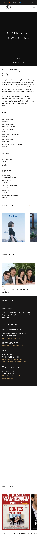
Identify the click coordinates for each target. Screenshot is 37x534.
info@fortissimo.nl (8, 378)
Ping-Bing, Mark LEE (10, 135)
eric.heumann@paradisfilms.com (14, 362)
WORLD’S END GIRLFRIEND (12, 145)
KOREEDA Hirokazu (10, 119)
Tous (30, 205)
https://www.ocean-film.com (12, 359)
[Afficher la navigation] (33, 8)
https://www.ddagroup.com (12, 338)
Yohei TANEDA (7, 129)
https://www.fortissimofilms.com (14, 376)
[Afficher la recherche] (29, 8)
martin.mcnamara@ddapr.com (13, 345)
